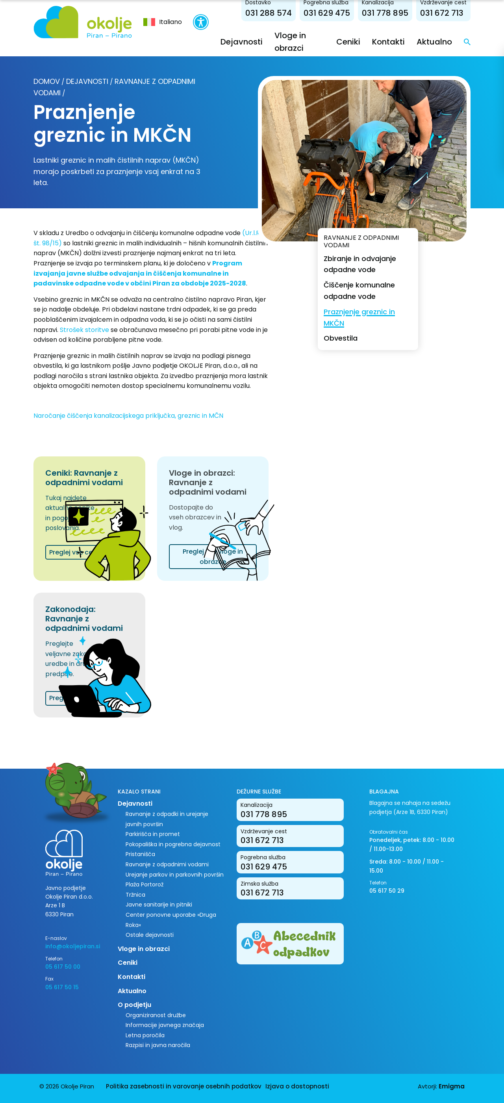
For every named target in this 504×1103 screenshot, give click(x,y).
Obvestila (341, 338)
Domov (46, 81)
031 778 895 (385, 13)
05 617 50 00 (62, 967)
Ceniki (348, 41)
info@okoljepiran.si (72, 946)
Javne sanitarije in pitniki (159, 904)
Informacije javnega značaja (165, 1025)
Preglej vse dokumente (85, 698)
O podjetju (134, 1004)
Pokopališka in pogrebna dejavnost (173, 844)
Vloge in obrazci (144, 948)
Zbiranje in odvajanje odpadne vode (360, 264)
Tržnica (135, 895)
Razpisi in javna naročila (158, 1045)
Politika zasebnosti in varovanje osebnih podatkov (183, 1086)
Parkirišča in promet (153, 834)
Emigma (452, 1086)
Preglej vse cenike (77, 552)
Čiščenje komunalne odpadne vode (359, 290)
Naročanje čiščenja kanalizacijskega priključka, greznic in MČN (128, 415)
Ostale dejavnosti (150, 935)
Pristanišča (140, 854)
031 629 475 (327, 13)
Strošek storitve (84, 329)
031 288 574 (268, 13)
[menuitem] (162, 22)
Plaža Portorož (144, 884)
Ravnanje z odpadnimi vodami (167, 864)
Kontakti (388, 41)
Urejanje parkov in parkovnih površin (175, 875)
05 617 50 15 (62, 987)
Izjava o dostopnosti (297, 1086)
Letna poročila (145, 1035)
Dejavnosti (241, 41)
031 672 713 (441, 13)
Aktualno (434, 41)
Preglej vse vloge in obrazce (213, 556)
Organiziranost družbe (156, 1015)
